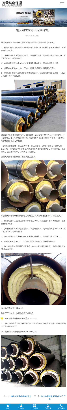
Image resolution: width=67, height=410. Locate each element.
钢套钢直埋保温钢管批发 (21, 396)
